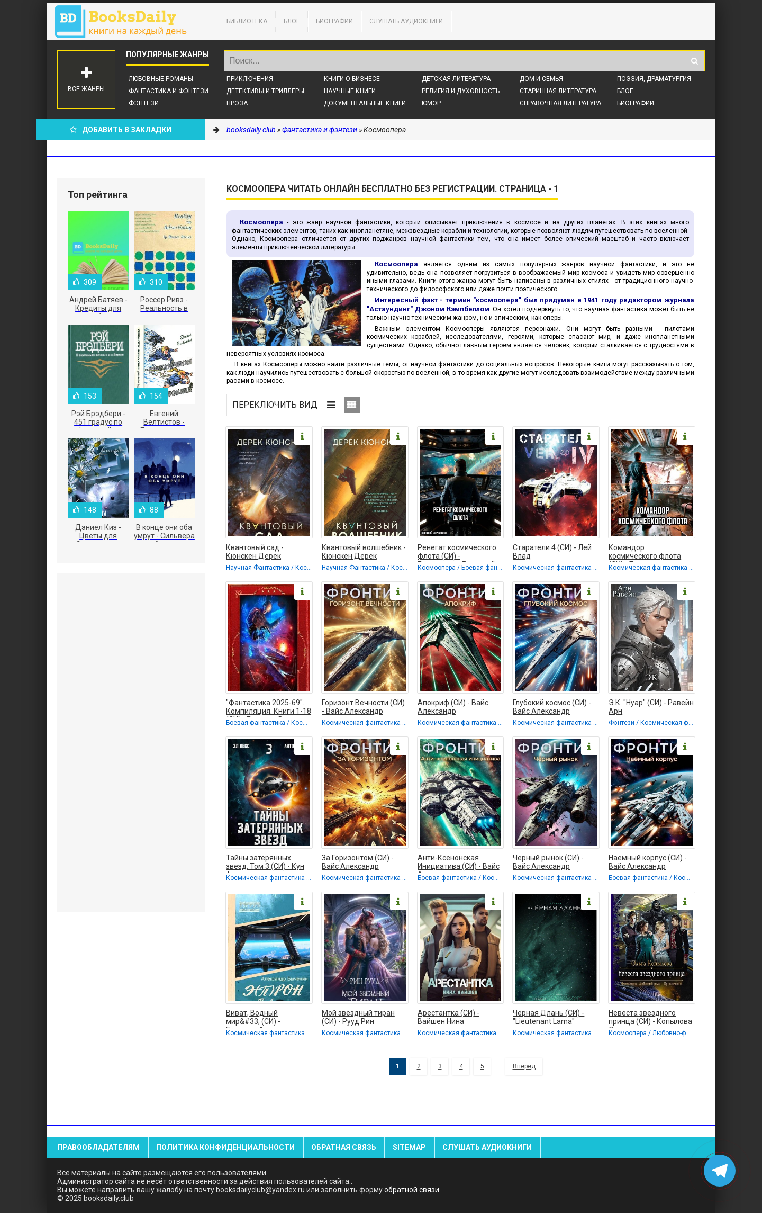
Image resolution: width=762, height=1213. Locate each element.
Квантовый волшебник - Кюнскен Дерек (364, 551)
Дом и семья (541, 79)
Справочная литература (560, 103)
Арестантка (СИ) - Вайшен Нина (448, 1017)
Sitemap (409, 1147)
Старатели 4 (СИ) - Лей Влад (552, 551)
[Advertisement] (131, 743)
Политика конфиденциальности (225, 1147)
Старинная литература (558, 91)
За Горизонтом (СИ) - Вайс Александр (358, 861)
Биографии (334, 21)
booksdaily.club (126, 21)
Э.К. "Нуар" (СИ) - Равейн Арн (651, 706)
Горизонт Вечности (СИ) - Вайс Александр (363, 706)
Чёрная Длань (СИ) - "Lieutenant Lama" (548, 1017)
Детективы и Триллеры (265, 91)
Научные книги (350, 91)
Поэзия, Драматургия (654, 79)
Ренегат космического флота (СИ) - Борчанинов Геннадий (457, 552)
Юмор (431, 103)
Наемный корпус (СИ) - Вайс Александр (648, 861)
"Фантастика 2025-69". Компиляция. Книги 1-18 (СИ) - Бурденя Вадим (268, 707)
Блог (292, 21)
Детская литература (456, 79)
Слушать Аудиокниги (406, 21)
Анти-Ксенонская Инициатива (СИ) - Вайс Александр (459, 863)
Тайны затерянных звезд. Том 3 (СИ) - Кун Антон (265, 863)
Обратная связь (343, 1147)
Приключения (249, 79)
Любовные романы (161, 79)
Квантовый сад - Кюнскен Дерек (255, 551)
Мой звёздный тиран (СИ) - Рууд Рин (358, 1017)
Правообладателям (98, 1147)
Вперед (524, 1066)
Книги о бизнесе (352, 79)
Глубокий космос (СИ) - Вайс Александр (552, 706)
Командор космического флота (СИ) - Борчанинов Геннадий (645, 552)
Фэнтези (144, 103)
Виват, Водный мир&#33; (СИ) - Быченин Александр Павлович (261, 1018)
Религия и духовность (461, 91)
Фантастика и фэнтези (168, 91)
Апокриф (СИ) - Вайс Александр (453, 706)
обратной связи (411, 1189)
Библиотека (246, 21)
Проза (237, 103)
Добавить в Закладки (120, 129)
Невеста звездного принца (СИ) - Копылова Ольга (650, 1018)
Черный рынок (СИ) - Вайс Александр (548, 861)
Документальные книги (365, 103)
